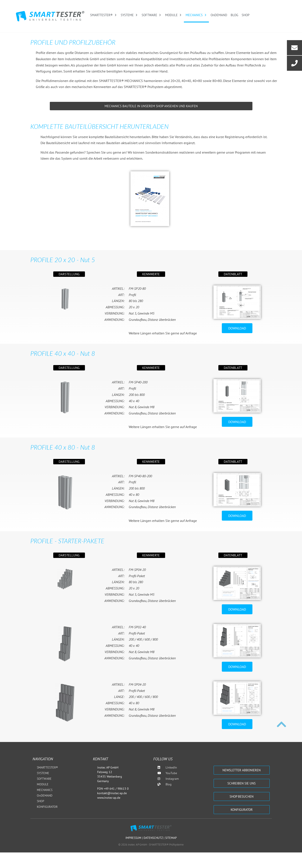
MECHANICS (196, 15)
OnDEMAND (219, 15)
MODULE (173, 15)
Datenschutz (154, 838)
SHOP (245, 15)
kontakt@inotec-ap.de (112, 793)
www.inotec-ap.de (108, 798)
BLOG (234, 15)
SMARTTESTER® (103, 15)
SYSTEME (129, 15)
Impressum (133, 838)
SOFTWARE (152, 15)
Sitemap (171, 838)
